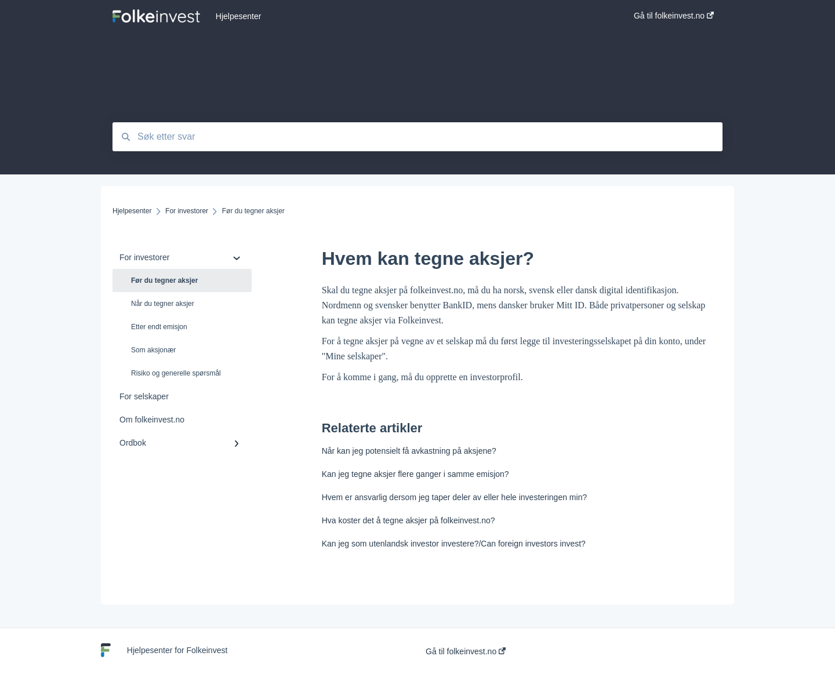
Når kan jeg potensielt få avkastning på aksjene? (409, 451)
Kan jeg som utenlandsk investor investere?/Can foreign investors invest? (454, 543)
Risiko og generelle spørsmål (176, 373)
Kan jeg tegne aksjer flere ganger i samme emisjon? (415, 474)
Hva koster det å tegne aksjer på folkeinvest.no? (408, 520)
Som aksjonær (153, 350)
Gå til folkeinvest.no (466, 651)
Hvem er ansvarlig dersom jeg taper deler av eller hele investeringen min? (454, 497)
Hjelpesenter (239, 16)
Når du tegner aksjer (162, 304)
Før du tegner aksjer (164, 280)
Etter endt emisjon (159, 327)
